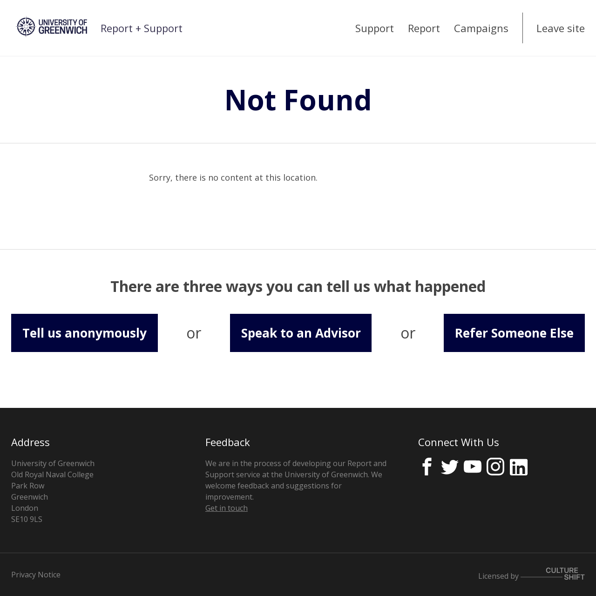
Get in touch (226, 508)
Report (424, 28)
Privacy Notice (36, 574)
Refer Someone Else (514, 333)
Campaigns (481, 28)
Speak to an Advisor (301, 333)
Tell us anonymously (84, 333)
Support (374, 28)
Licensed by (531, 574)
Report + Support (142, 28)
